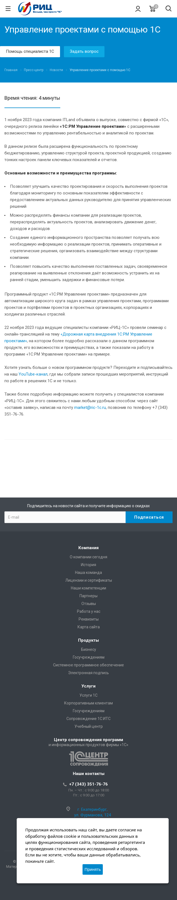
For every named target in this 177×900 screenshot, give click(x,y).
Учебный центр (88, 726)
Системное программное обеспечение (88, 665)
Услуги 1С (88, 695)
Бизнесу (88, 649)
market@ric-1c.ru (90, 407)
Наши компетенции (88, 588)
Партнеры (88, 596)
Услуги (88, 686)
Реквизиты (89, 619)
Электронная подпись (88, 673)
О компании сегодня (88, 557)
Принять (92, 869)
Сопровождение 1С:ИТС (88, 718)
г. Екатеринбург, (93, 809)
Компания (88, 547)
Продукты (88, 640)
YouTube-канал (33, 374)
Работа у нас (88, 611)
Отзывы (88, 603)
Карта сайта (89, 627)
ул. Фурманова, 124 (92, 815)
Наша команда (88, 572)
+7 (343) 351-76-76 (88, 784)
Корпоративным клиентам (88, 703)
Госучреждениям (88, 657)
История (88, 564)
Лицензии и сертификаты (88, 580)
